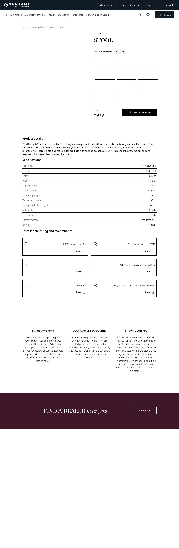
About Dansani (106, 5)
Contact (149, 5)
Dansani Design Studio (97, 14)
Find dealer (145, 410)
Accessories (38, 27)
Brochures (78, 14)
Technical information (129, 5)
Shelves (60, 27)
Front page (26, 27)
